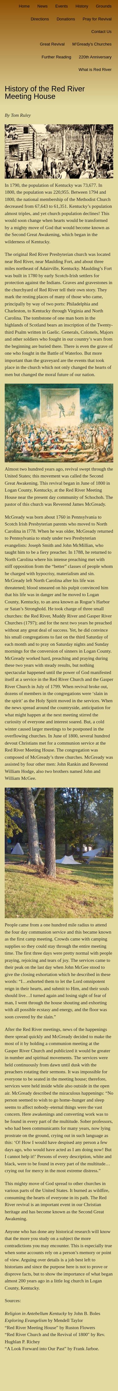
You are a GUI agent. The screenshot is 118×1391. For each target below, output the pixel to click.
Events (61, 6)
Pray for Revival (97, 19)
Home (24, 6)
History (82, 6)
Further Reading (56, 57)
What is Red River (95, 69)
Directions (40, 19)
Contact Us (101, 31)
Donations (66, 19)
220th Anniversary (95, 57)
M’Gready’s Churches (92, 44)
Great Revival (52, 44)
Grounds (104, 6)
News (42, 6)
